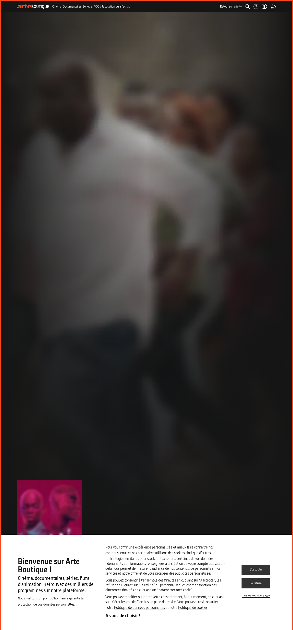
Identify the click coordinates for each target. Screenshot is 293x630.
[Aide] (255, 6)
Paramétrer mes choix (256, 596)
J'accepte (256, 569)
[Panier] (273, 6)
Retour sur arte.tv (231, 6)
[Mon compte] (264, 6)
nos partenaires (143, 552)
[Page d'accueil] (33, 6)
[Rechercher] (247, 6)
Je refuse (256, 583)
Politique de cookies (193, 607)
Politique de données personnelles (139, 607)
